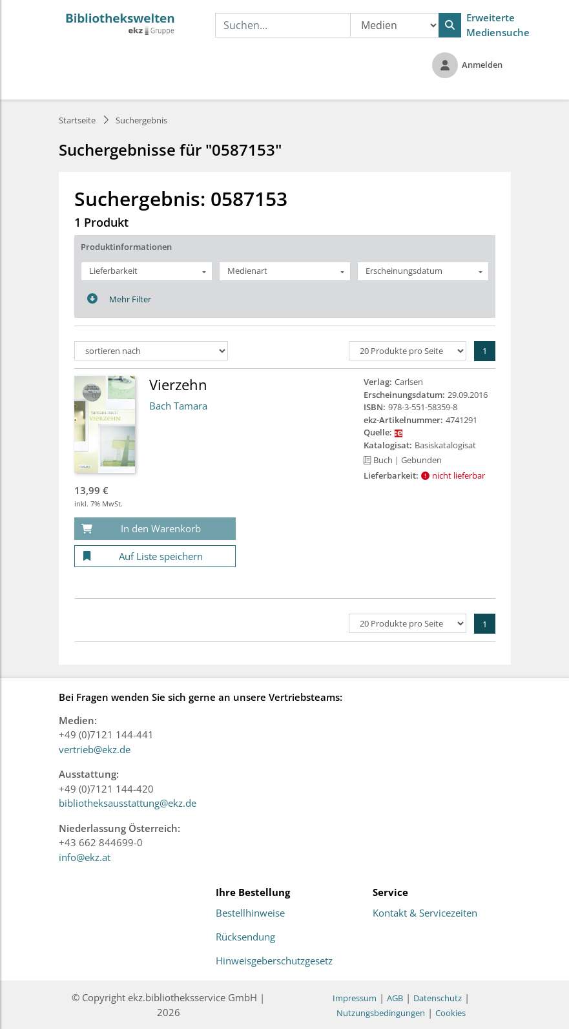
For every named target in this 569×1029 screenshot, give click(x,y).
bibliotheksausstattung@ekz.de (127, 802)
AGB (395, 998)
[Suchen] (450, 25)
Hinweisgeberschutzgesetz (274, 961)
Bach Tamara (178, 405)
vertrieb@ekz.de (94, 749)
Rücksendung (245, 937)
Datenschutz (437, 998)
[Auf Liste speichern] (155, 556)
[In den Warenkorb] (155, 528)
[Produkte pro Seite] (407, 350)
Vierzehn (178, 384)
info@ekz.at (84, 857)
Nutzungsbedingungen (380, 1013)
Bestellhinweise (250, 913)
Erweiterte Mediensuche (498, 25)
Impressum (355, 998)
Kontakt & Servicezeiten (425, 913)
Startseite (77, 120)
